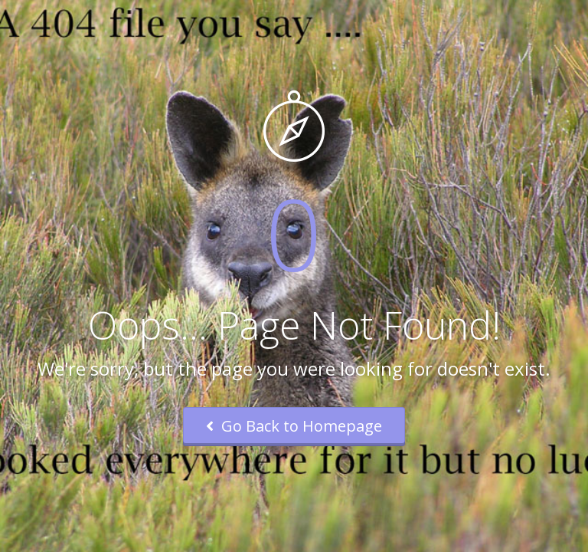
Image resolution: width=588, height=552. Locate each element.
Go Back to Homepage (294, 426)
